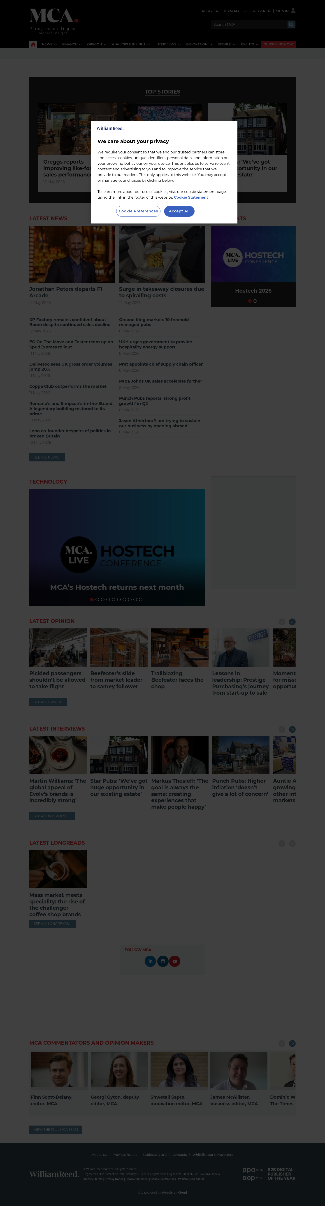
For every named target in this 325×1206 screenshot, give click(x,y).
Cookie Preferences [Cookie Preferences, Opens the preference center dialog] (138, 211)
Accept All (179, 211)
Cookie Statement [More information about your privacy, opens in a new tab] (191, 197)
